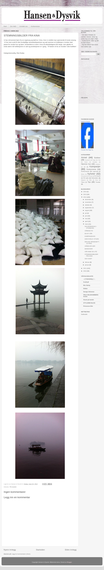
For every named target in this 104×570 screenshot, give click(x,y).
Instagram (97, 164)
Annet (84, 157)
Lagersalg (95, 171)
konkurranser (85, 171)
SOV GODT (88, 258)
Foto (99, 160)
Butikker (97, 158)
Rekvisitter (95, 178)
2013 (85, 194)
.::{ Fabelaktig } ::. (89, 279)
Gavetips (95, 162)
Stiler (90, 180)
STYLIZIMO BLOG (89, 303)
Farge (94, 160)
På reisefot (13, 487)
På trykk (86, 178)
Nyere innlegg (10, 550)
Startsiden (40, 550)
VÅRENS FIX (89, 231)
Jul (84, 167)
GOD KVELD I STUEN (92, 239)
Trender (97, 182)
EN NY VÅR (88, 233)
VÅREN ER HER (90, 246)
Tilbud (83, 182)
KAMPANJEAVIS (90, 236)
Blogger (69, 562)
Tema (96, 180)
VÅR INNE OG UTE (91, 251)
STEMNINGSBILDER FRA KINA (91, 255)
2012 (85, 197)
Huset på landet (88, 299)
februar (87, 262)
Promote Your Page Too (87, 150)
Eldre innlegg (70, 550)
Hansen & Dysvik (85, 121)
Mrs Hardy (86, 285)
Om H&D (13, 26)
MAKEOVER (89, 249)
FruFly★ (86, 282)
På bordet (83, 176)
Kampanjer (95, 166)
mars (87, 224)
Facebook (87, 160)
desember (88, 199)
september (88, 207)
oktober (87, 205)
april (86, 221)
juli (86, 213)
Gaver (85, 162)
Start (5, 26)
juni (86, 216)
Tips (89, 182)
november (88, 202)
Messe (82, 174)
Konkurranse (35, 26)
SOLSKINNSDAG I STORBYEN (91, 227)
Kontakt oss (23, 26)
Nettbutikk (84, 314)
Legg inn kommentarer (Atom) (21, 554)
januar (87, 265)
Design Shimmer (88, 292)
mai (86, 218)
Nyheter (91, 173)
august (87, 210)
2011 (85, 268)
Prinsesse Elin (88, 306)
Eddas (85, 288)
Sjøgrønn (83, 180)
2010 (85, 271)
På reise (90, 176)
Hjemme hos (86, 164)
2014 (85, 191)
